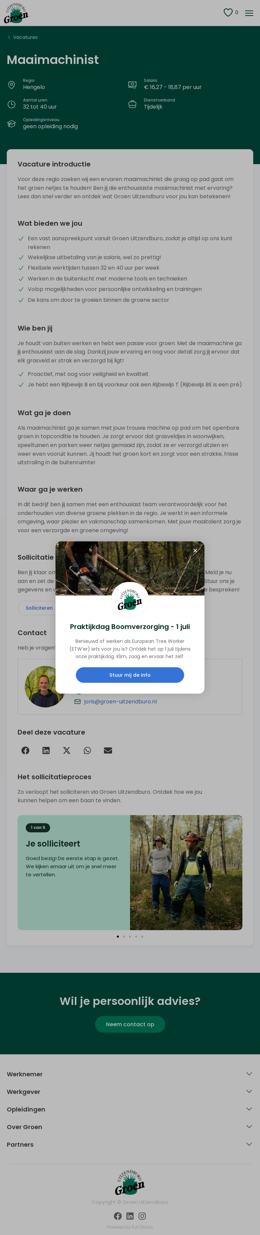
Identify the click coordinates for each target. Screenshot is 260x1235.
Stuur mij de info (130, 674)
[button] (195, 550)
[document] (130, 617)
